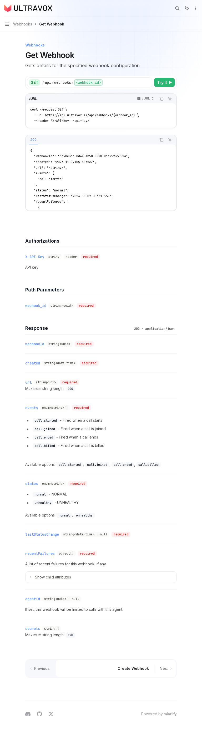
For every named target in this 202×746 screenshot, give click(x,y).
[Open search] (177, 8)
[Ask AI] (169, 98)
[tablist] (91, 139)
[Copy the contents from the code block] (161, 98)
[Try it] (164, 82)
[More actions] (195, 8)
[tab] (33, 140)
